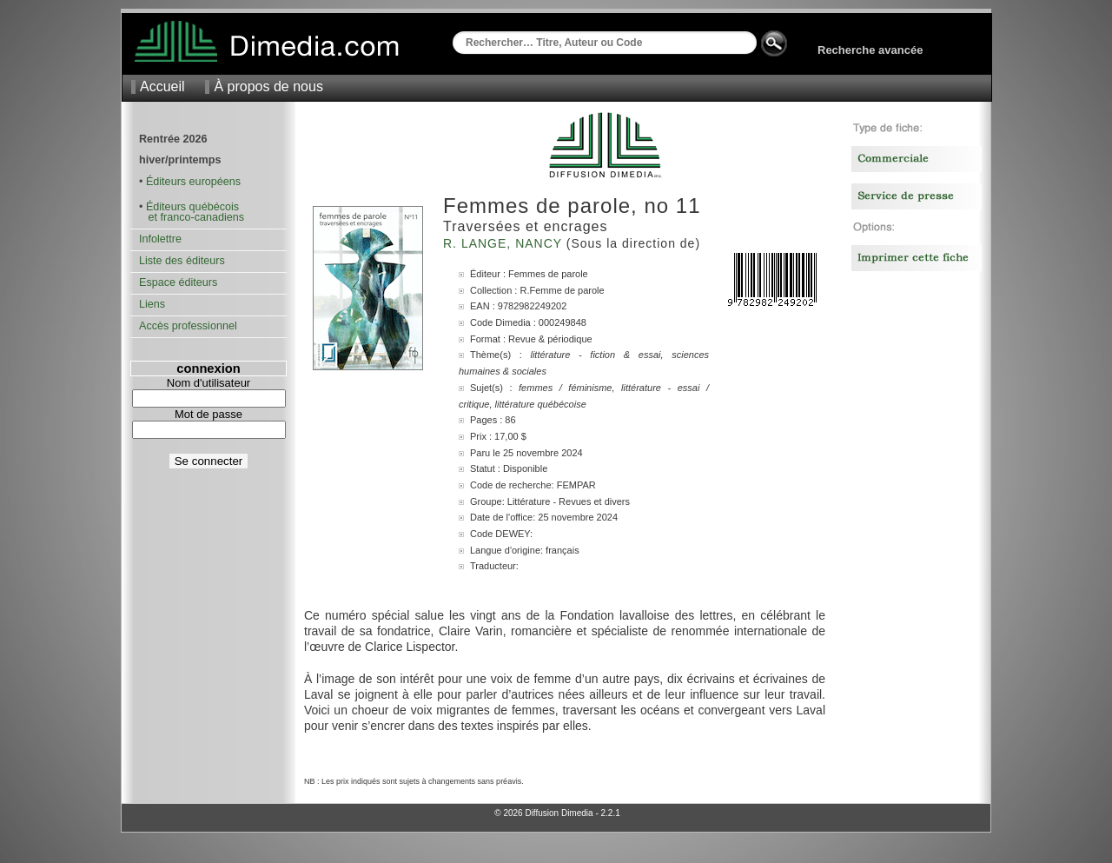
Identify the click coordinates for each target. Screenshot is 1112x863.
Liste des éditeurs (182, 261)
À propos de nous (268, 86)
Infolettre (160, 239)
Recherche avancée (870, 49)
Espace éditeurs (178, 282)
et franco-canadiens (191, 217)
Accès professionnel (188, 326)
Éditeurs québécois (192, 207)
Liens (152, 304)
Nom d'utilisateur (208, 382)
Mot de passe (208, 414)
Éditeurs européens (193, 182)
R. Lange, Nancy (504, 243)
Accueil (162, 86)
